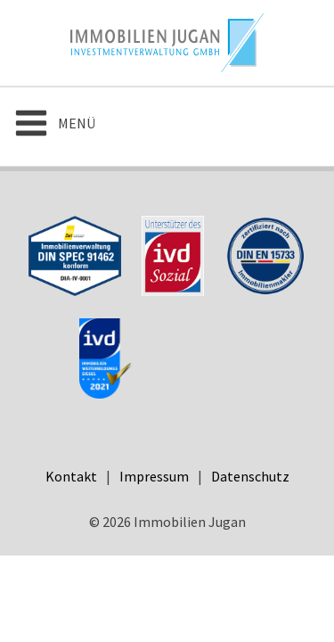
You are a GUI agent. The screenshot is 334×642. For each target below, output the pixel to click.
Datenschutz (250, 476)
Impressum (154, 476)
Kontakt (71, 476)
